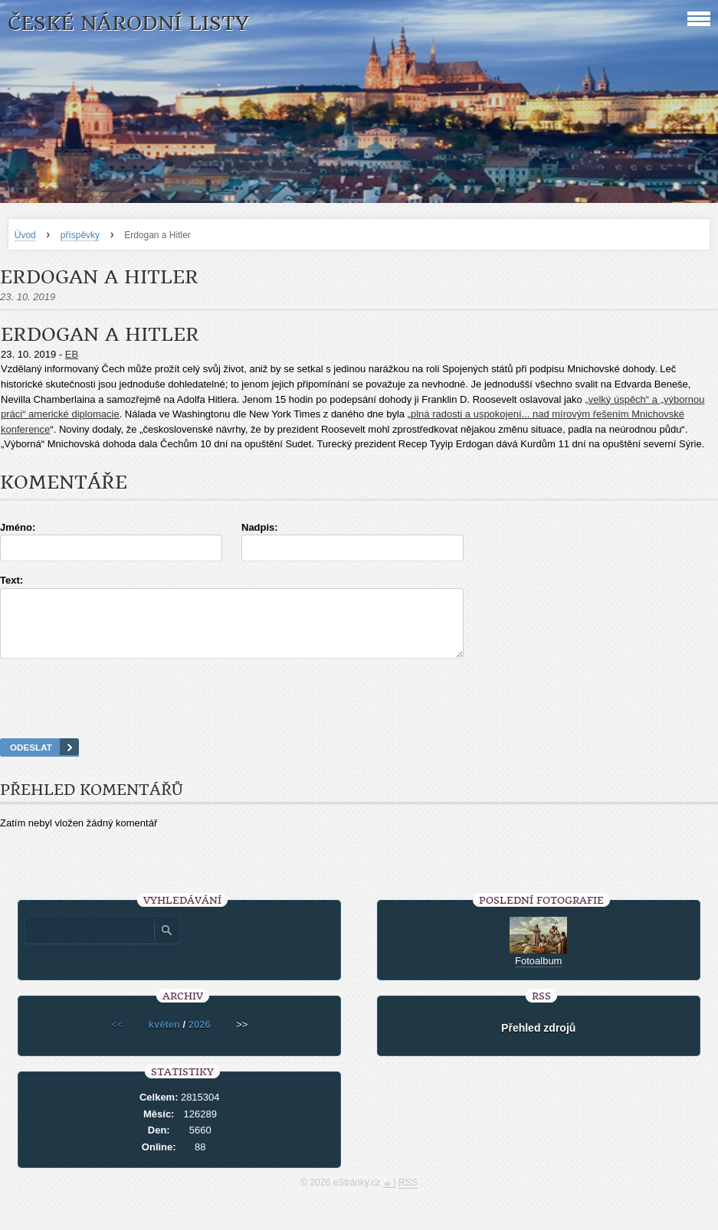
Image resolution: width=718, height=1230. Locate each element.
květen (164, 1038)
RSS (408, 1196)
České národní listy (128, 23)
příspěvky (80, 235)
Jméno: (17, 527)
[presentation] (359, 717)
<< (117, 1038)
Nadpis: (259, 527)
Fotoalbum (538, 974)
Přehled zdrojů (538, 1041)
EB (71, 354)
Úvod (25, 235)
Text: (11, 580)
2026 (200, 1038)
